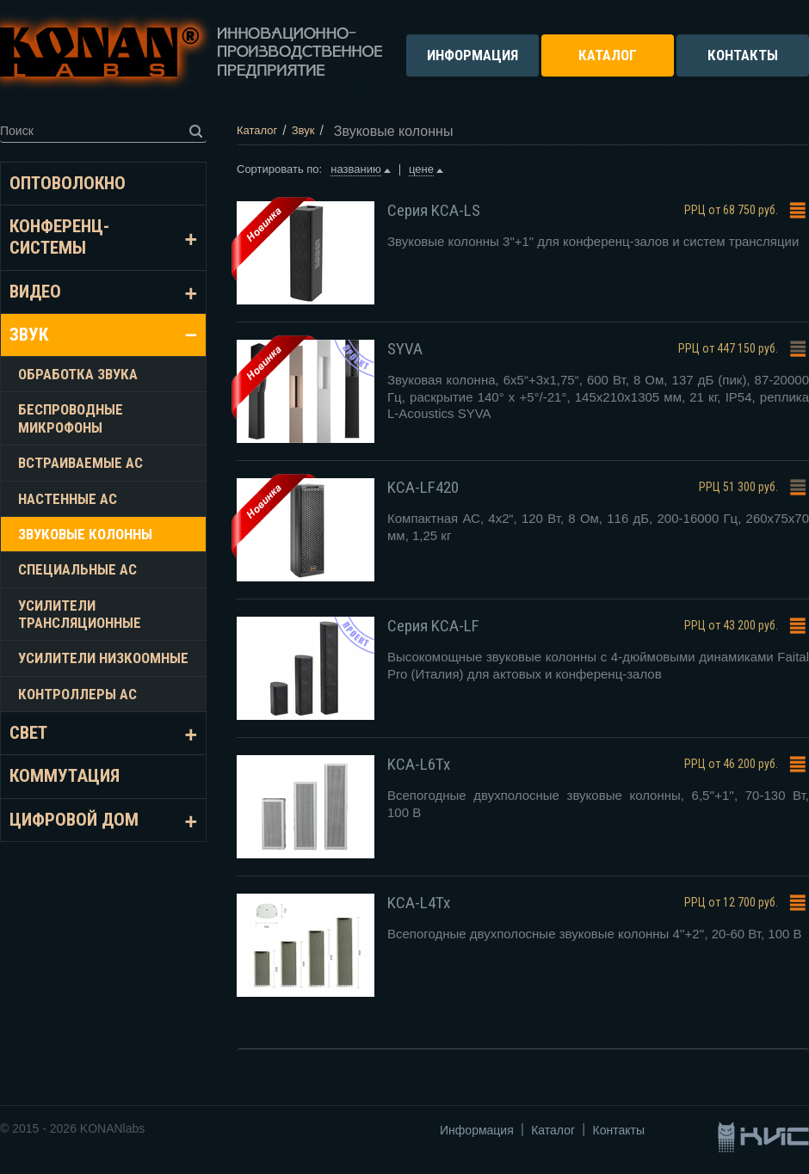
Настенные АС (67, 498)
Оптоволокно (67, 183)
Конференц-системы (59, 237)
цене (421, 169)
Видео (35, 291)
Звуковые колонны (85, 534)
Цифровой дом (74, 819)
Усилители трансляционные (79, 614)
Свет (28, 732)
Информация (477, 1130)
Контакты (619, 1130)
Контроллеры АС (77, 694)
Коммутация (64, 775)
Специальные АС (77, 569)
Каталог (553, 1130)
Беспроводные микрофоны (70, 418)
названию (355, 169)
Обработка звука (78, 374)
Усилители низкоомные (103, 658)
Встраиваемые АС (80, 462)
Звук (28, 334)
